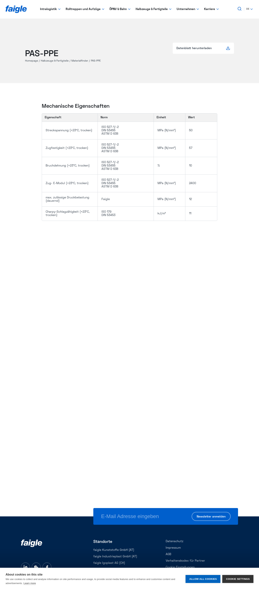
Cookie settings (238, 579)
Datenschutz (174, 541)
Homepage (31, 61)
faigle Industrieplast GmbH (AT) (115, 556)
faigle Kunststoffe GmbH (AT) (113, 550)
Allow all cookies (203, 579)
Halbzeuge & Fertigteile (55, 61)
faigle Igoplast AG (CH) (109, 563)
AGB (168, 554)
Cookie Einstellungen (180, 567)
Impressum (173, 548)
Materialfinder (79, 61)
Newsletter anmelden (211, 516)
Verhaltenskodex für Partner (185, 561)
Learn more (30, 583)
